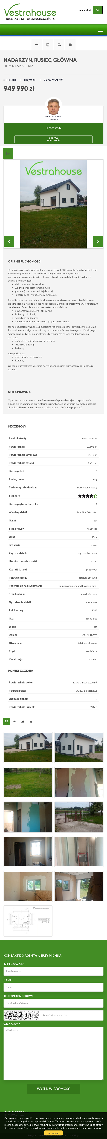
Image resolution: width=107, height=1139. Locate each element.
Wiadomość (12, 1024)
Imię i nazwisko (14, 963)
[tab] (8, 153)
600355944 (53, 128)
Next (98, 241)
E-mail (8, 979)
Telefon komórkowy (18, 995)
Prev (9, 241)
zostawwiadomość (53, 139)
